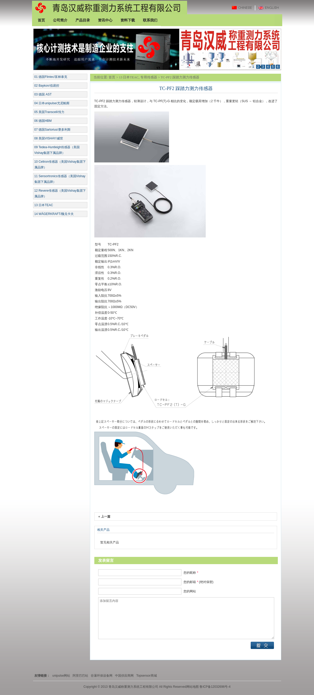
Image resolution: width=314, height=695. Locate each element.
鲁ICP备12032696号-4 (215, 687)
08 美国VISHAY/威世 (48, 138)
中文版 (244, 7)
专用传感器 (148, 77)
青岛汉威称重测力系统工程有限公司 (109, 7)
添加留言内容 (186, 618)
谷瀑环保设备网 (101, 675)
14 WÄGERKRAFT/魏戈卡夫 (54, 214)
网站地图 (192, 687)
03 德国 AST (43, 94)
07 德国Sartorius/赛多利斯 (52, 129)
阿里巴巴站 (80, 675)
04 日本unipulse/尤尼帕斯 (52, 103)
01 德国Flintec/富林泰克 (50, 77)
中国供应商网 (124, 675)
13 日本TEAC (43, 205)
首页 (112, 77)
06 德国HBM (43, 121)
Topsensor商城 (146, 675)
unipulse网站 (61, 675)
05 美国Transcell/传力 (49, 112)
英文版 (270, 7)
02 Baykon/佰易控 (46, 85)
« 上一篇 (104, 516)
